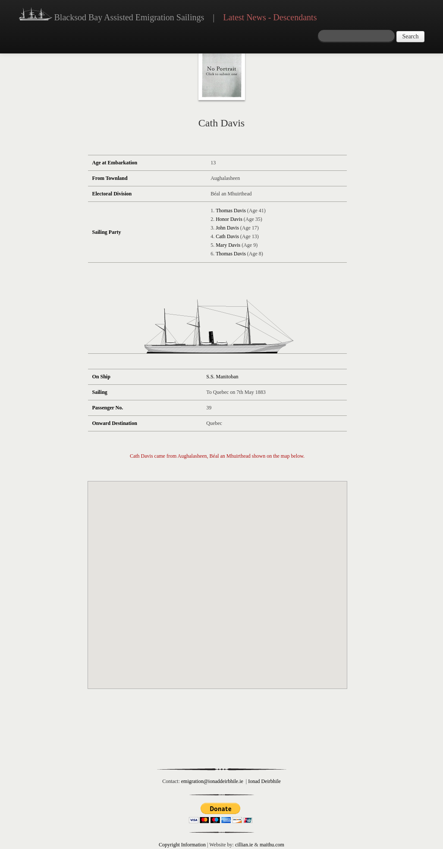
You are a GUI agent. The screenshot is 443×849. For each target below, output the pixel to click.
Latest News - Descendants (270, 17)
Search (410, 36)
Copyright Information (182, 845)
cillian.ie (244, 845)
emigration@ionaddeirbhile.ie (212, 781)
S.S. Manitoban (222, 377)
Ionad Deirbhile (264, 781)
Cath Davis (227, 236)
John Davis (227, 228)
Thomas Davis (231, 211)
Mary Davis (228, 245)
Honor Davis (229, 219)
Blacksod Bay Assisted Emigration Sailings (111, 15)
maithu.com (272, 845)
